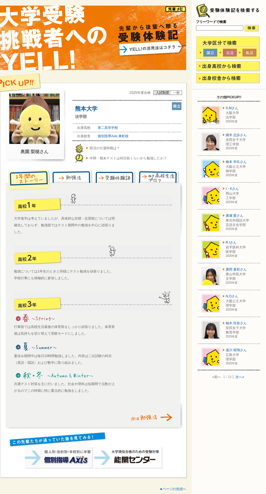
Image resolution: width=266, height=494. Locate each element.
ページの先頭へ (174, 489)
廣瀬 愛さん (234, 216)
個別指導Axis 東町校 (113, 136)
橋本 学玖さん (236, 162)
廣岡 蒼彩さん (236, 269)
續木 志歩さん (236, 135)
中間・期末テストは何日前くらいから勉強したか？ (128, 158)
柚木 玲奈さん (236, 323)
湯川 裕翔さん (236, 350)
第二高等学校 (108, 128)
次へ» (239, 377)
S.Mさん (232, 108)
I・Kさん (232, 189)
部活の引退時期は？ (105, 148)
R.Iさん (231, 242)
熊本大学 (86, 109)
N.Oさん (232, 296)
